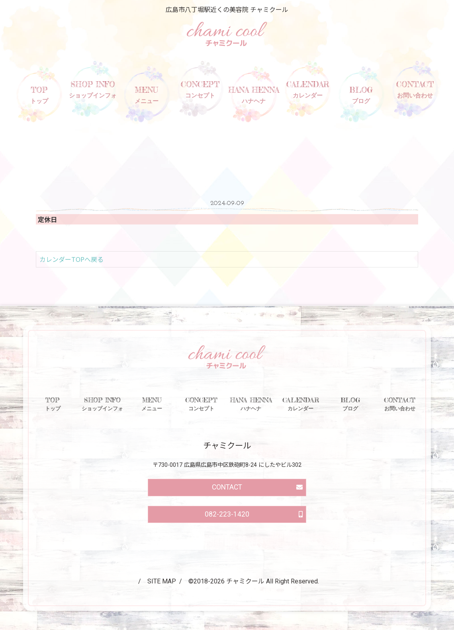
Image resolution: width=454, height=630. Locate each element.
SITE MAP (161, 581)
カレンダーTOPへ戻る (71, 259)
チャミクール (245, 581)
